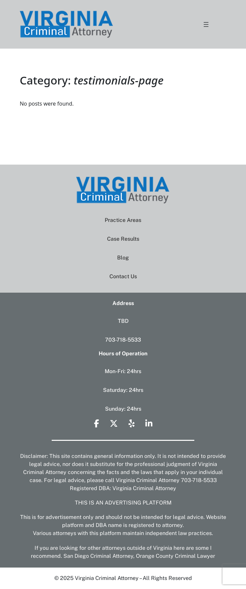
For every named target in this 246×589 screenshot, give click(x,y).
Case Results (123, 239)
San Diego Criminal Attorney (98, 556)
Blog (123, 257)
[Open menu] (206, 24)
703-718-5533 (123, 340)
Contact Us (123, 276)
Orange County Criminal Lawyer (175, 556)
